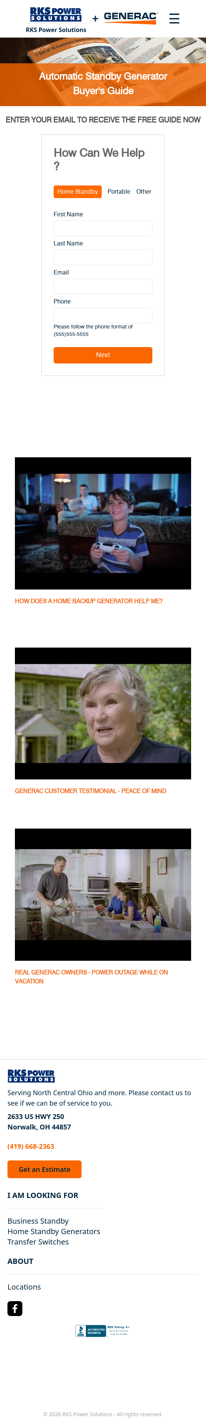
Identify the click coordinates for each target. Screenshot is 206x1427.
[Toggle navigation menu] (174, 18)
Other (143, 192)
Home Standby (77, 192)
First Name (68, 214)
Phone (62, 302)
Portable (119, 192)
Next (103, 355)
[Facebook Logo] (14, 1308)
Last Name (68, 244)
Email (61, 273)
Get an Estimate (44, 1169)
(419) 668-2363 (30, 1146)
